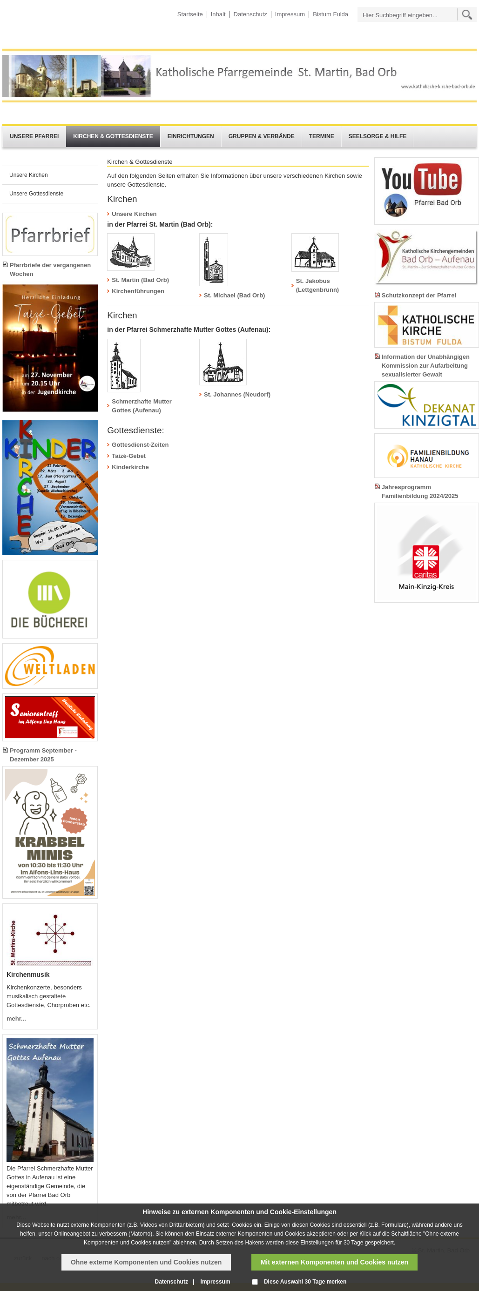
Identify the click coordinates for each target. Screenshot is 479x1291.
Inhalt (218, 14)
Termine (321, 136)
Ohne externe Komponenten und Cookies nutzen (146, 1262)
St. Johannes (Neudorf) (237, 394)
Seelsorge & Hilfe (378, 136)
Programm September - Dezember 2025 (43, 755)
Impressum (290, 14)
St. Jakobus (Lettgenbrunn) (317, 285)
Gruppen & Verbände (262, 136)
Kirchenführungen (138, 291)
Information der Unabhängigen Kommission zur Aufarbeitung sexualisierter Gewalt (426, 365)
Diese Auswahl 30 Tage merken (305, 1281)
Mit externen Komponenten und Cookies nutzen (334, 1262)
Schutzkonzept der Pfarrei (419, 295)
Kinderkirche (130, 467)
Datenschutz (250, 14)
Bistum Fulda (330, 14)
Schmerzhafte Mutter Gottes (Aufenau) (142, 406)
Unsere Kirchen (28, 175)
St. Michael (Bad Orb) (234, 295)
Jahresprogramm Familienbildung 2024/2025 (420, 491)
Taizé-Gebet (129, 455)
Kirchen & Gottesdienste (113, 136)
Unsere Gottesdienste (36, 193)
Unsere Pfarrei (34, 136)
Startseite (190, 14)
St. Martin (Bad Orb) (140, 279)
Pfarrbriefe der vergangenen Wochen (50, 269)
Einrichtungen (191, 136)
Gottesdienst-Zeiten (140, 444)
